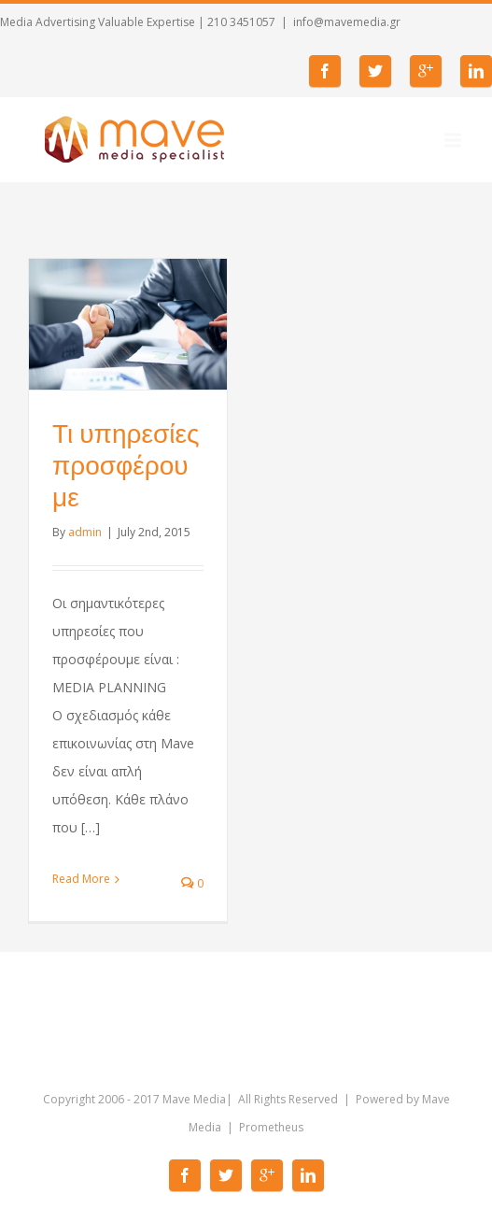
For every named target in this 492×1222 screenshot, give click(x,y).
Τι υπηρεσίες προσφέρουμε (125, 466)
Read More (81, 879)
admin (85, 532)
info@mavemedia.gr (347, 22)
